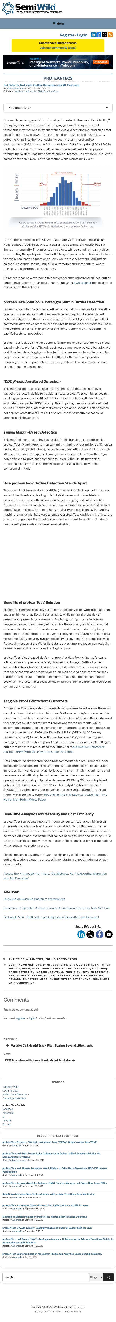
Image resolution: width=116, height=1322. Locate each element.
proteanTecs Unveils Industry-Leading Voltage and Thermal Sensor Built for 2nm (47, 1228)
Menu (58, 23)
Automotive (31, 91)
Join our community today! (58, 48)
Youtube (6, 1125)
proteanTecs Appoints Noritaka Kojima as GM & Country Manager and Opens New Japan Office (54, 1184)
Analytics (20, 91)
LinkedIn (7, 1121)
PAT (46, 976)
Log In (82, 35)
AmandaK (17, 1146)
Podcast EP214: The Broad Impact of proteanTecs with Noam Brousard (51, 918)
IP (44, 91)
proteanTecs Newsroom (15, 1095)
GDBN (36, 969)
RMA (88, 980)
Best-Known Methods (25, 966)
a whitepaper (82, 283)
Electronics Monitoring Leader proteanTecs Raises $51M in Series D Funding (44, 1217)
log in (32, 1019)
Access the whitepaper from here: (26, 874)
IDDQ (95, 969)
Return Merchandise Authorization (55, 980)
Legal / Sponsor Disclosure (49, 1312)
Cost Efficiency (65, 966)
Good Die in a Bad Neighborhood (66, 969)
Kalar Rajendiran (14, 88)
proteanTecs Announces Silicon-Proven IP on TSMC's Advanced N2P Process (45, 1206)
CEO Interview (10, 1091)
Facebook (7, 1109)
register (20, 1019)
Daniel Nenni (18, 1161)
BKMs (47, 966)
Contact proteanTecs (14, 1099)
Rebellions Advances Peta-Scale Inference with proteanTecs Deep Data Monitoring (48, 1195)
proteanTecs (52, 91)
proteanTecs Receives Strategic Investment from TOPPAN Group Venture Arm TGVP (49, 1143)
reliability (17, 980)
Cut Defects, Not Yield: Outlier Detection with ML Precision (41, 85)
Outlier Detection (96, 973)
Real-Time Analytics (88, 976)
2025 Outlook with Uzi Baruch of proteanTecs (34, 900)
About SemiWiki (72, 1312)
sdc (95, 980)
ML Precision (71, 973)
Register (67, 35)
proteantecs (61, 976)
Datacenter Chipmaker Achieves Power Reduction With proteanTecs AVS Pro (56, 909)
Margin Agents (47, 973)
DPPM (26, 969)
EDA (40, 91)
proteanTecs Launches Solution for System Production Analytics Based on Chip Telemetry (52, 1254)
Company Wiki (10, 1087)
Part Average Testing (25, 976)
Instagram (8, 1113)
